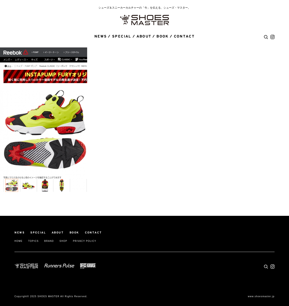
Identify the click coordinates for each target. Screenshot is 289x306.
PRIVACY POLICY (84, 241)
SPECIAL (121, 36)
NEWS (100, 36)
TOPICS (33, 241)
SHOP (63, 241)
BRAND (49, 241)
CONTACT (184, 36)
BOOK (162, 36)
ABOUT (144, 36)
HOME (18, 241)
